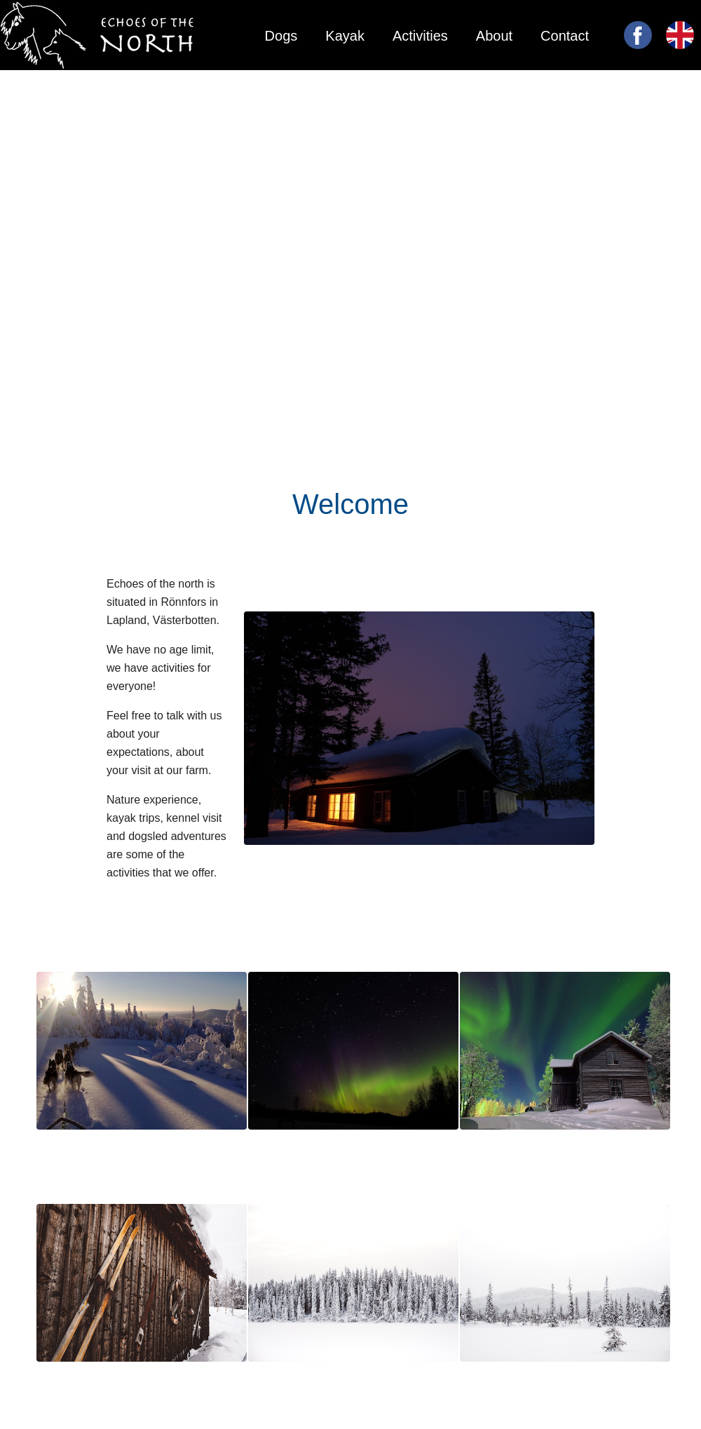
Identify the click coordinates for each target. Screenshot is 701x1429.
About (494, 35)
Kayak (345, 35)
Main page (556, 94)
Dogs (281, 35)
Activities (420, 35)
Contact (564, 35)
